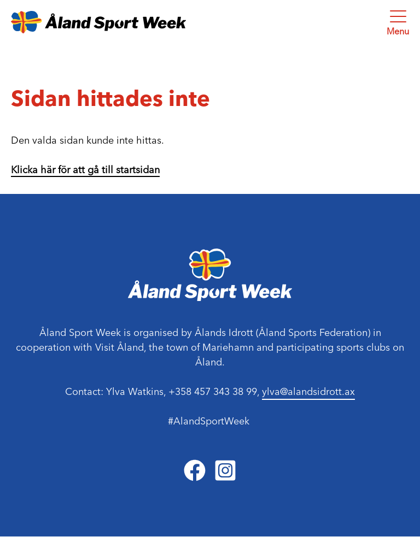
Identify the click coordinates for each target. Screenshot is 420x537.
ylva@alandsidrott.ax (308, 392)
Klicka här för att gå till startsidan (85, 170)
